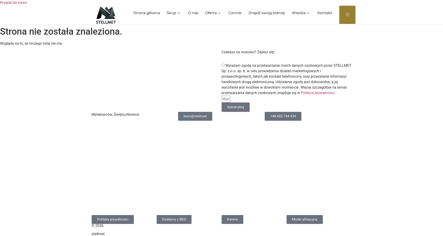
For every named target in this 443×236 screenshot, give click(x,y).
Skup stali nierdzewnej (114, 157)
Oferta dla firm (281, 136)
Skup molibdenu (196, 136)
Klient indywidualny (284, 147)
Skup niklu (191, 168)
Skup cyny (104, 199)
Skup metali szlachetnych (116, 147)
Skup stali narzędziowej (115, 168)
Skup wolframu (195, 147)
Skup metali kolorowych (202, 189)
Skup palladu (193, 199)
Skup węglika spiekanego (116, 126)
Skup (174, 13)
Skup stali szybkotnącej (115, 189)
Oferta (213, 13)
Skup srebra (105, 210)
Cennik (235, 13)
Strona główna (146, 13)
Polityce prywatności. (318, 93)
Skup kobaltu (193, 126)
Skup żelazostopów (198, 178)
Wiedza (301, 13)
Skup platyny (193, 210)
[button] (232, 219)
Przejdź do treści (13, 2)
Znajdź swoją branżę (267, 13)
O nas (193, 13)
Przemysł (276, 168)
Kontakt (324, 13)
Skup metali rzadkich (113, 136)
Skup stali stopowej (112, 178)
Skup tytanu (192, 157)
